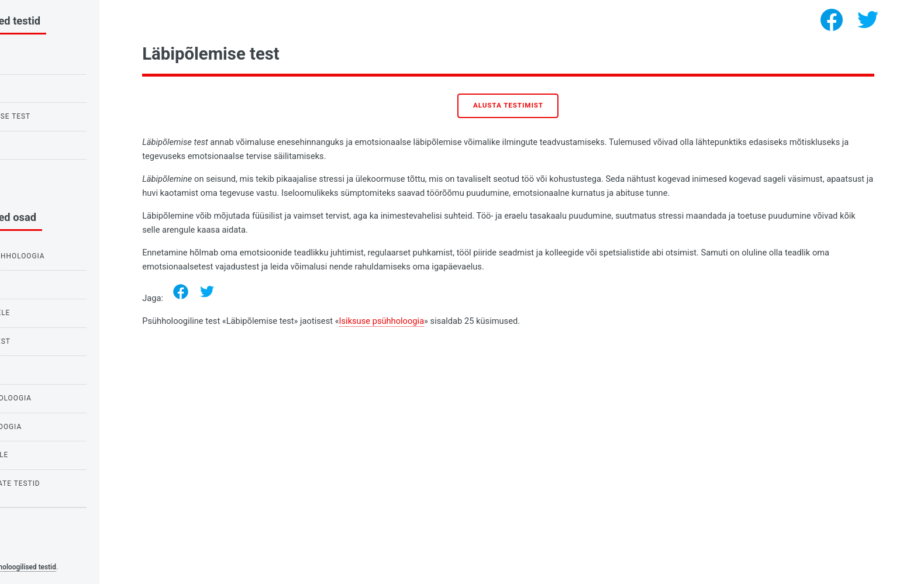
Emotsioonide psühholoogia (72, 256)
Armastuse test (46, 145)
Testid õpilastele (50, 284)
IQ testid (31, 369)
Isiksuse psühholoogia (467, 321)
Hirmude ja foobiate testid (69, 483)
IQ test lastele (44, 60)
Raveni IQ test (42, 88)
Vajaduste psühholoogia (65, 398)
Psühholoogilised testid (105, 567)
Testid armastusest (54, 341)
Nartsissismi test (50, 173)
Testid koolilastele (54, 313)
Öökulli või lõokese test (64, 116)
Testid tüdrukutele (53, 455)
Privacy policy (34, 549)
